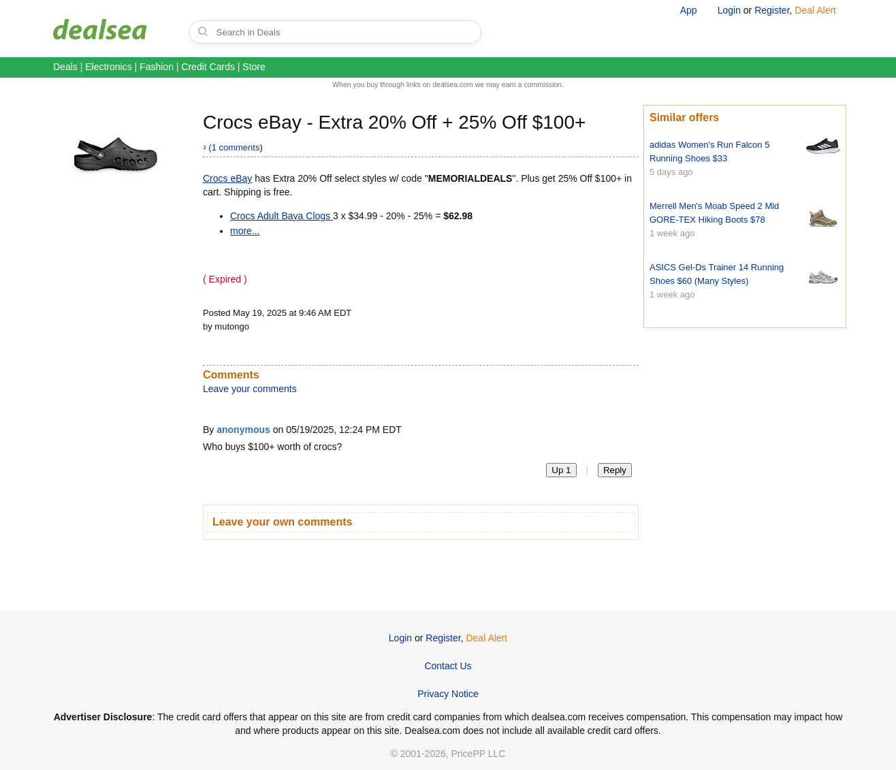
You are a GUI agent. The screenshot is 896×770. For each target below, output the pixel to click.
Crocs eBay (227, 178)
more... (245, 230)
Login (729, 10)
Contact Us (447, 665)
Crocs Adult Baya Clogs (281, 215)
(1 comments (233, 147)
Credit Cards (208, 66)
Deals (65, 66)
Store (253, 66)
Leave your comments (250, 388)
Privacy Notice (447, 693)
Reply (614, 470)
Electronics (108, 66)
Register (771, 10)
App (688, 10)
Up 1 (561, 470)
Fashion (157, 66)
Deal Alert (815, 10)
